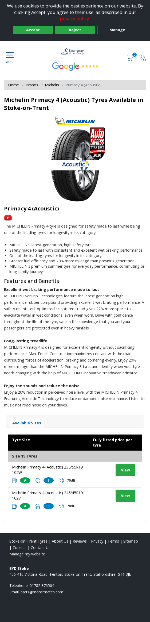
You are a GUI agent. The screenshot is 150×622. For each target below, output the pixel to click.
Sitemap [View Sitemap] (130, 541)
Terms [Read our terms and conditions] (113, 541)
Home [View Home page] (13, 84)
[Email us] (42, 591)
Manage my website (27, 553)
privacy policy (74, 19)
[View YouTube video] (8, 217)
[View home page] (75, 52)
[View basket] (130, 57)
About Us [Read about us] (60, 541)
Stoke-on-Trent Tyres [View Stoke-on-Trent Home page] (28, 541)
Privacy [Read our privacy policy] (97, 541)
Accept (33, 29)
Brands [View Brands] (32, 84)
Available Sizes (26, 422)
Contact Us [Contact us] (40, 547)
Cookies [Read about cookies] (19, 547)
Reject (75, 29)
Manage (117, 29)
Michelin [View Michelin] (52, 84)
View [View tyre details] (125, 470)
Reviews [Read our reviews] (80, 541)
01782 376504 (42, 585)
